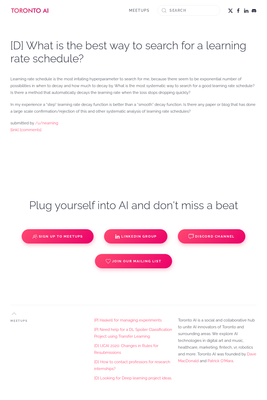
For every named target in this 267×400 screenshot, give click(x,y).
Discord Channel (212, 236)
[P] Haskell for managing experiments (128, 320)
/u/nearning (46, 123)
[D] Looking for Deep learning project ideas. (133, 378)
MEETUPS (139, 10)
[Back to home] (30, 10)
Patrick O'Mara (220, 361)
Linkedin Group (136, 236)
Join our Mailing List (133, 261)
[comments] (30, 130)
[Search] (188, 10)
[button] (14, 313)
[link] (14, 130)
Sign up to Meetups (57, 236)
